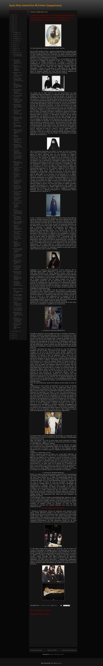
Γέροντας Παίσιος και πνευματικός (17, 295)
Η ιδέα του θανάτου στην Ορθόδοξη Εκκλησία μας (18, 222)
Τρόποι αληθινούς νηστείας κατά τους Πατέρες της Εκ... (18, 80)
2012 (13, 31)
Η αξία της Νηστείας (15, 136)
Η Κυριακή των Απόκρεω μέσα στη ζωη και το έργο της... (17, 187)
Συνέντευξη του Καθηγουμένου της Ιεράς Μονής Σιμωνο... (17, 146)
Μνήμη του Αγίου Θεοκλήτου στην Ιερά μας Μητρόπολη (17, 118)
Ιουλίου (15, 42)
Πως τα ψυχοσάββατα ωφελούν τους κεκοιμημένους (17, 217)
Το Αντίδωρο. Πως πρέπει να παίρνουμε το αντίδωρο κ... (17, 169)
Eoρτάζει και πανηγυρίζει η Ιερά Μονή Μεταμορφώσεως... (18, 284)
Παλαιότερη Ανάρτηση (69, 650)
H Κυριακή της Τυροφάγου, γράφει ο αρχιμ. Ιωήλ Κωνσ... (17, 61)
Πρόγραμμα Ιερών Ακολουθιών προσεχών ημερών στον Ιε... (17, 199)
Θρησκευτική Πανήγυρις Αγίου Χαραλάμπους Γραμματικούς (17, 319)
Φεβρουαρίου (16, 52)
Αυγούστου (16, 40)
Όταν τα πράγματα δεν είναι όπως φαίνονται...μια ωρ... (17, 157)
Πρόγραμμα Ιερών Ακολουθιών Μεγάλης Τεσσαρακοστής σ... (17, 112)
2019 (13, 17)
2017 (13, 21)
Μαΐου (15, 46)
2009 (13, 337)
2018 (13, 19)
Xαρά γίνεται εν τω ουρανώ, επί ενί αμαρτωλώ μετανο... (17, 250)
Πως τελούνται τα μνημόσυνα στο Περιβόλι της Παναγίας (17, 181)
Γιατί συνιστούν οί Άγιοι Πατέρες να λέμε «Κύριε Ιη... (17, 299)
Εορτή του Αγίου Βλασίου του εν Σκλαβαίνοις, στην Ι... (17, 261)
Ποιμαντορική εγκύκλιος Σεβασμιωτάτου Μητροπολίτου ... (17, 152)
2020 (13, 15)
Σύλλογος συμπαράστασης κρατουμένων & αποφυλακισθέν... (17, 211)
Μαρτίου (15, 50)
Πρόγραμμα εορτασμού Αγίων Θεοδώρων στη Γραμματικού (17, 100)
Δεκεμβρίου (16, 32)
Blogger (60, 663)
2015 (13, 25)
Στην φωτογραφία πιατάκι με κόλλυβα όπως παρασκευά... (17, 193)
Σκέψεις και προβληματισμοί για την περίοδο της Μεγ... (17, 85)
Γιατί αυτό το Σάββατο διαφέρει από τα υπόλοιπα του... (17, 227)
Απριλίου (15, 48)
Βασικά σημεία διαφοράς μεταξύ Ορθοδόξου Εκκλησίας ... (18, 163)
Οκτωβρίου (16, 36)
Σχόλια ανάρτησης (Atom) (57, 654)
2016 (13, 23)
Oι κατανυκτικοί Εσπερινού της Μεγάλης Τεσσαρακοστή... (17, 140)
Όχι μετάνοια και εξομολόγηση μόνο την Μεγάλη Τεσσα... (18, 106)
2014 (13, 27)
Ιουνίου (15, 44)
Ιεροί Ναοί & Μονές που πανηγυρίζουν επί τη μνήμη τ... (18, 290)
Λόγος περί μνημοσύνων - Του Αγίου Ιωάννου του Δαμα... (17, 175)
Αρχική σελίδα (52, 650)
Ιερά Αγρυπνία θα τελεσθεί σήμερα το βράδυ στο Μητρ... (17, 256)
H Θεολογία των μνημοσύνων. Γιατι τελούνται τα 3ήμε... (17, 237)
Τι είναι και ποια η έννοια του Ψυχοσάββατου (17, 233)
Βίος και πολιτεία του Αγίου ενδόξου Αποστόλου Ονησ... (17, 205)
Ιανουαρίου (16, 331)
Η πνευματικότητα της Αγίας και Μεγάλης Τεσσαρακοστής (17, 91)
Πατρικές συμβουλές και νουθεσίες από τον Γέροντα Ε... (17, 303)
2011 (13, 333)
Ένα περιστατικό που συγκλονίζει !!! (17, 56)
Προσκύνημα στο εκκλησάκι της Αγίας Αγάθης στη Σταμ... (18, 314)
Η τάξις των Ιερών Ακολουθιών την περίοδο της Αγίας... (17, 131)
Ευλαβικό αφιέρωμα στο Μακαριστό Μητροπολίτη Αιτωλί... (17, 244)
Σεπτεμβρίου (16, 38)
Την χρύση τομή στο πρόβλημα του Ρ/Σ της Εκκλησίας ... (17, 267)
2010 (13, 335)
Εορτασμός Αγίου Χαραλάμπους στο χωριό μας (17, 273)
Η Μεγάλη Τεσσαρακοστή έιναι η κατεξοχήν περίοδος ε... (17, 68)
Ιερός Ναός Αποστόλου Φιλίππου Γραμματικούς (35, 5)
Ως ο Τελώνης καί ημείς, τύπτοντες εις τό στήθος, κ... (17, 309)
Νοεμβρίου (16, 34)
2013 (13, 29)
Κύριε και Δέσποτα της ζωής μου (17, 96)
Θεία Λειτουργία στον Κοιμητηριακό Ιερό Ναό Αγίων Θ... (17, 125)
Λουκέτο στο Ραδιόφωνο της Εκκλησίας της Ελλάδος (17, 277)
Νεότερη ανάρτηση (36, 650)
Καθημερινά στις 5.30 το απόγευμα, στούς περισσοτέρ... (17, 74)
